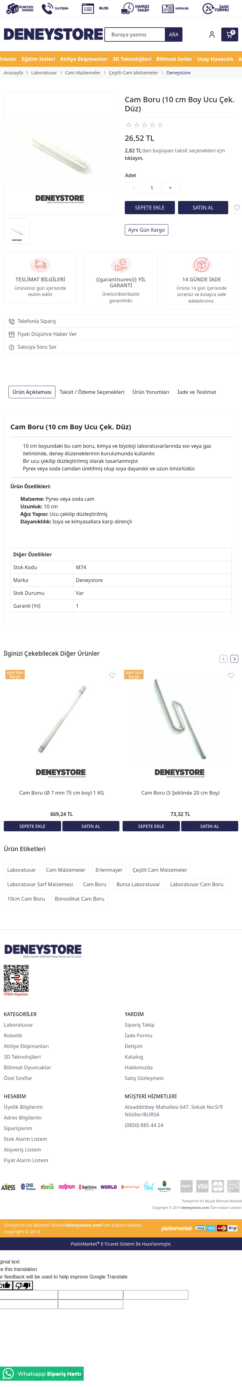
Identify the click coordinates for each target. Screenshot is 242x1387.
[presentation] (223, 659)
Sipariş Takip (140, 1024)
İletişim (134, 1046)
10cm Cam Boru (26, 898)
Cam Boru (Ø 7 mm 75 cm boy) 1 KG (61, 792)
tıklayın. (134, 158)
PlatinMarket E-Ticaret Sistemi (102, 1244)
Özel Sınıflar (18, 1078)
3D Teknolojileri (22, 1056)
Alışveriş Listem (22, 1149)
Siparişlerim (18, 1128)
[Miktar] (152, 188)
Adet (130, 175)
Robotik (13, 1035)
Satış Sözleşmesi (144, 1078)
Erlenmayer (109, 869)
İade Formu (138, 1035)
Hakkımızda (139, 1067)
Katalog (134, 1056)
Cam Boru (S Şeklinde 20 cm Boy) (180, 792)
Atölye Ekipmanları (26, 1046)
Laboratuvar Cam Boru (197, 884)
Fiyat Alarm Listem (26, 1160)
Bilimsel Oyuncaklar (27, 1067)
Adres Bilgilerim (23, 1117)
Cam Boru (95, 884)
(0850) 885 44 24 (144, 1125)
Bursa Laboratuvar (138, 884)
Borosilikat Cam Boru (79, 898)
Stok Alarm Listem (25, 1139)
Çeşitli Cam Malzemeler (160, 869)
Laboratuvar (21, 869)
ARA (173, 34)
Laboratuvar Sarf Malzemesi (40, 884)
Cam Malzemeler (66, 869)
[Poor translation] (23, 1285)
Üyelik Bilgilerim (23, 1107)
